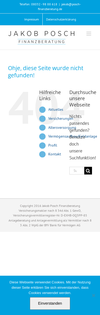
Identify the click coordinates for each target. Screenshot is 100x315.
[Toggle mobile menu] (89, 33)
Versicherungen (60, 118)
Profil (52, 145)
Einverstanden (50, 303)
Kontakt (54, 154)
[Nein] (93, 295)
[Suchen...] (76, 170)
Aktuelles (55, 109)
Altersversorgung (62, 127)
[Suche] (88, 170)
